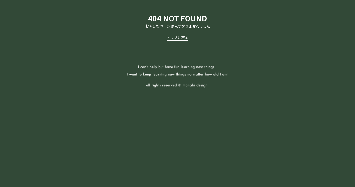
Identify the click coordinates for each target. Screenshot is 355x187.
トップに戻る (177, 37)
